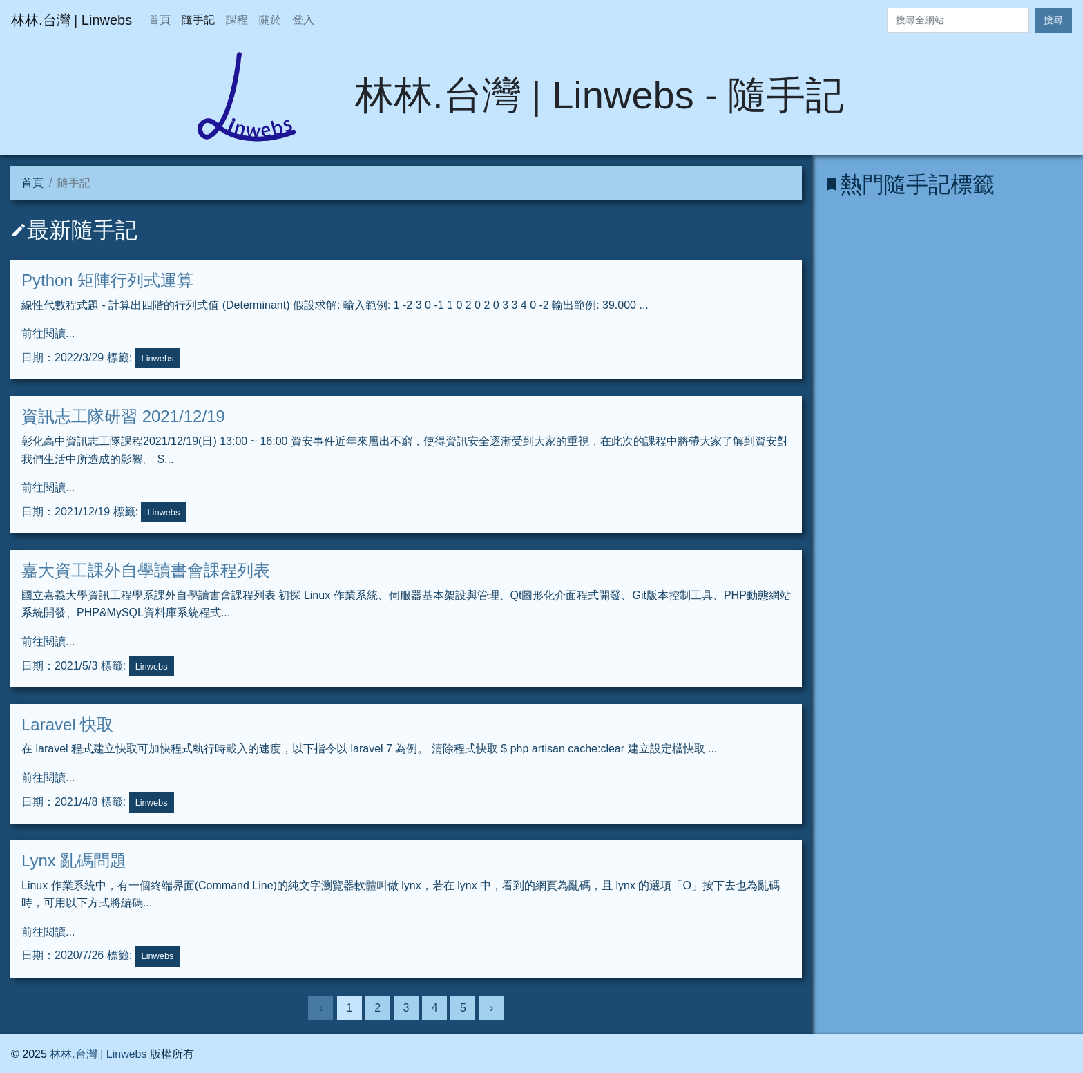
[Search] (958, 20)
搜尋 (1053, 20)
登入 (303, 20)
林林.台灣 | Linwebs (98, 1054)
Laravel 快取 (67, 724)
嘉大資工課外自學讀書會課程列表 (145, 570)
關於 (270, 20)
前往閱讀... (48, 333)
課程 (237, 20)
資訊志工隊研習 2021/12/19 (123, 416)
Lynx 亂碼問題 (73, 860)
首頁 (159, 20)
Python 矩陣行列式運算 (107, 280)
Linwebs (158, 358)
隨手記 (198, 20)
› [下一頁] (491, 1008)
